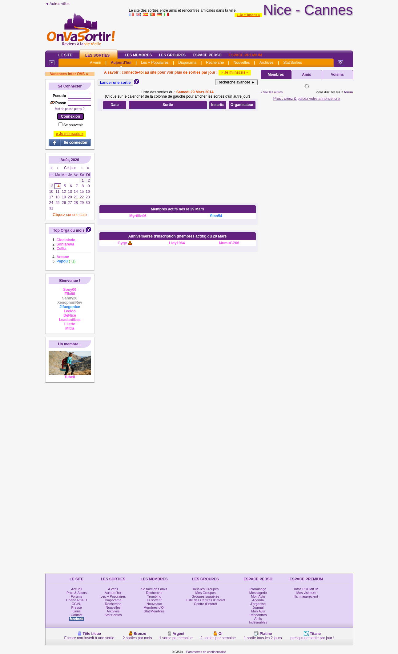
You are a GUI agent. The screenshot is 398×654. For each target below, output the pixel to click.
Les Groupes (172, 55)
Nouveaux (154, 604)
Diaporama (187, 62)
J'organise (258, 604)
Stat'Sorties (292, 62)
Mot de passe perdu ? (70, 109)
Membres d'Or (154, 607)
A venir (95, 62)
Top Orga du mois (69, 230)
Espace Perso (207, 55)
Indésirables (258, 622)
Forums (76, 596)
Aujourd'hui (121, 62)
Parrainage (258, 589)
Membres (276, 74)
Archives (266, 62)
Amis (306, 74)
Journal (257, 607)
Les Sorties (97, 55)
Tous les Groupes (205, 589)
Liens (77, 611)
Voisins (337, 74)
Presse (76, 607)
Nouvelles (242, 62)
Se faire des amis (154, 589)
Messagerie (258, 593)
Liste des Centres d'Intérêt (205, 600)
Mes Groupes (205, 593)
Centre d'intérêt (205, 604)
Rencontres (258, 615)
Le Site (65, 55)
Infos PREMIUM (306, 589)
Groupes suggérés (205, 596)
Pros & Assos (76, 593)
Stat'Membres (154, 611)
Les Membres (138, 55)
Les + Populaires (155, 62)
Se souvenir (73, 125)
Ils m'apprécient (306, 596)
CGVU (77, 604)
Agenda (258, 600)
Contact (76, 615)
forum (348, 92)
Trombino (154, 596)
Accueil (76, 589)
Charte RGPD (76, 600)
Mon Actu (258, 596)
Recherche (215, 62)
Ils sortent (154, 600)
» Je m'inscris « (248, 15)
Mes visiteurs (306, 593)
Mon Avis (258, 611)
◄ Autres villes (57, 4)
